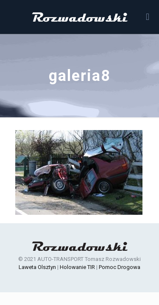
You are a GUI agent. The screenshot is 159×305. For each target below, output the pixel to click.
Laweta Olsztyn (37, 267)
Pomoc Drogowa (119, 267)
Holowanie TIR (77, 267)
